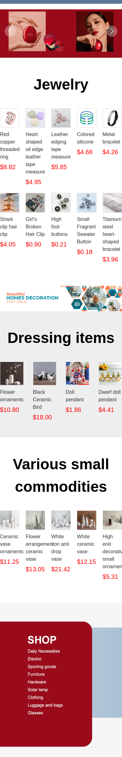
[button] (61, 44)
